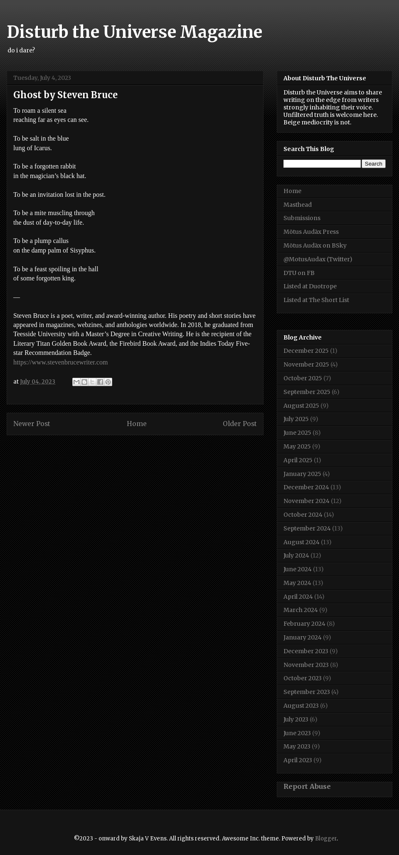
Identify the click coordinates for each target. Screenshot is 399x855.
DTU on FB (299, 273)
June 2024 (297, 569)
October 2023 (302, 678)
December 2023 (305, 651)
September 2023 (306, 692)
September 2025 (306, 392)
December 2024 (306, 487)
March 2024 (300, 610)
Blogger (326, 838)
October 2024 (303, 514)
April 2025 (298, 460)
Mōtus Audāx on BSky (315, 245)
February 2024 (304, 623)
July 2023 (295, 719)
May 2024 (297, 583)
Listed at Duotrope (310, 286)
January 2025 (302, 474)
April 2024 (298, 596)
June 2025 (297, 432)
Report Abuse (307, 786)
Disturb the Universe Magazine (134, 32)
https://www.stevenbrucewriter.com (60, 362)
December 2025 (306, 350)
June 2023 (297, 733)
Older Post (240, 424)
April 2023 (297, 760)
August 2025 (301, 405)
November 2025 (306, 364)
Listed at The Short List (316, 300)
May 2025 (297, 446)
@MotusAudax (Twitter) (317, 259)
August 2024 (301, 542)
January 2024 (302, 637)
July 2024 (296, 555)
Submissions (301, 218)
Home (137, 424)
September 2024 (307, 528)
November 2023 (306, 665)
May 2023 (296, 746)
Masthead (297, 204)
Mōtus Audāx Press (311, 231)
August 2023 (301, 705)
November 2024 (306, 501)
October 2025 (302, 378)
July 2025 (296, 419)
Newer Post (31, 424)
